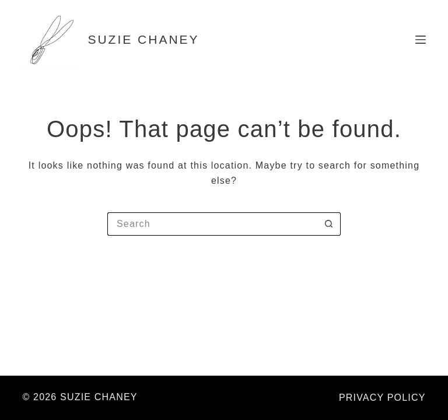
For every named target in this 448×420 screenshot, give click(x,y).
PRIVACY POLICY (382, 397)
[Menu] (420, 39)
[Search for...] (212, 224)
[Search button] (329, 224)
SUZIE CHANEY (143, 39)
